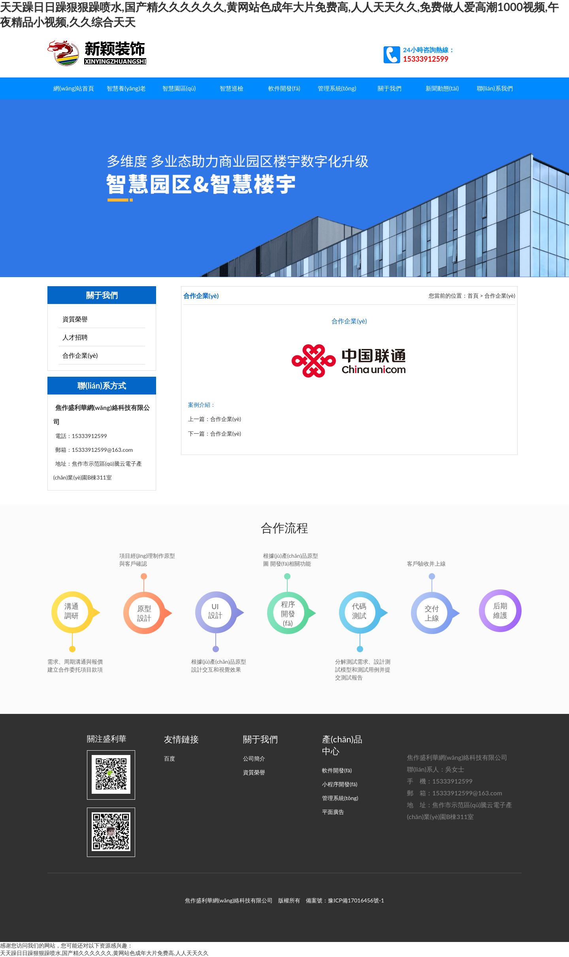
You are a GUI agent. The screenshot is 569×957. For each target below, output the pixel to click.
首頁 (473, 295)
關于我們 (389, 88)
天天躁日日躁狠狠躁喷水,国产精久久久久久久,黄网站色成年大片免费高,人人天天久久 (104, 952)
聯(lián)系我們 (495, 88)
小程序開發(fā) (339, 784)
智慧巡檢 (231, 88)
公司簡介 (254, 758)
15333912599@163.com (467, 793)
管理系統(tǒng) (337, 88)
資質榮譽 (75, 319)
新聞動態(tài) (442, 88)
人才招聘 (75, 337)
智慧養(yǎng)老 (126, 88)
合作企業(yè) (80, 355)
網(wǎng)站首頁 (73, 88)
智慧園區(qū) (179, 88)
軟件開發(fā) (284, 88)
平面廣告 (333, 811)
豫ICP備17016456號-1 (356, 900)
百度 (169, 758)
